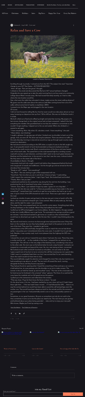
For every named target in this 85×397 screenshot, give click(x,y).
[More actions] (74, 25)
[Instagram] (3, 198)
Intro (33, 13)
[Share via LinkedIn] (20, 313)
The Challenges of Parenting (29, 307)
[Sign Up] (73, 394)
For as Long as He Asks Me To (69, 349)
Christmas (15, 13)
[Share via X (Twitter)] (15, 313)
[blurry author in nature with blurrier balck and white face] (14, 339)
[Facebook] (3, 203)
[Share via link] (24, 313)
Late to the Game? (37, 349)
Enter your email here (9, 391)
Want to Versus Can (10, 349)
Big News (42, 13)
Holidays (25, 13)
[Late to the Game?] (42, 339)
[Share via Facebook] (11, 313)
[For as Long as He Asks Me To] (70, 339)
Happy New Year (54, 13)
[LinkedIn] (3, 194)
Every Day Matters (70, 13)
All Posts (5, 13)
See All (81, 328)
